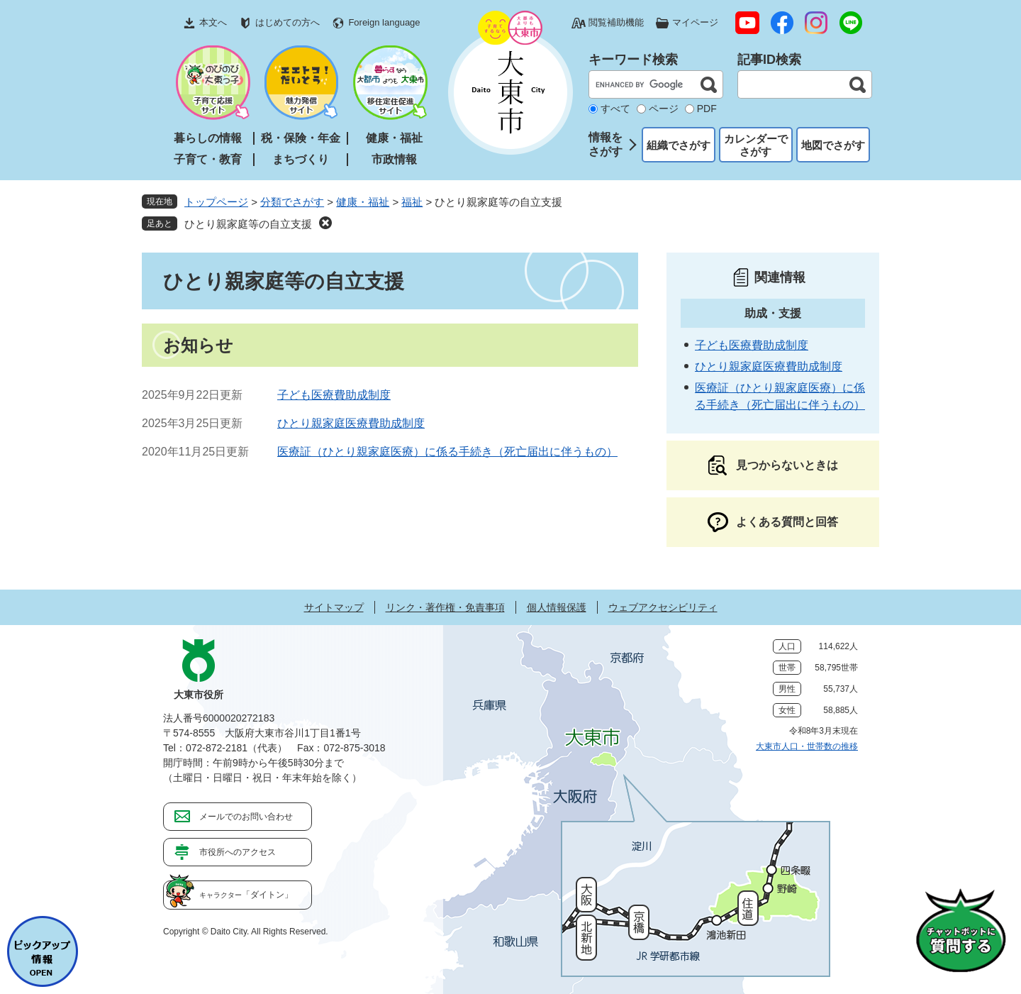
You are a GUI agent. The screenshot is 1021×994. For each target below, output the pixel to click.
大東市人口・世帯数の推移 (807, 746)
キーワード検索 (633, 60)
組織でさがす (678, 145)
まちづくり (300, 159)
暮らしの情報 (208, 138)
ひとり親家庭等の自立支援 (248, 224)
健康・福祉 (394, 138)
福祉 (412, 202)
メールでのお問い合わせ (246, 817)
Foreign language (384, 22)
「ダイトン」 (246, 895)
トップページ (216, 202)
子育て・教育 (208, 159)
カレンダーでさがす (756, 145)
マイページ (695, 22)
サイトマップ (334, 607)
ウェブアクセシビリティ (663, 607)
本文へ (213, 22)
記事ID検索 (769, 60)
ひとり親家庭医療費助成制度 (351, 423)
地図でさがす (833, 145)
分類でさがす (292, 202)
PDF (707, 108)
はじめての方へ (287, 22)
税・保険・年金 (300, 138)
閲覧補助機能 (616, 22)
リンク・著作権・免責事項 (445, 607)
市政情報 (394, 159)
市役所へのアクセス (237, 852)
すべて (615, 108)
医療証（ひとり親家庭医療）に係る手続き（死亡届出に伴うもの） (447, 452)
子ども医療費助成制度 (334, 395)
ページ (664, 108)
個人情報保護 (556, 607)
